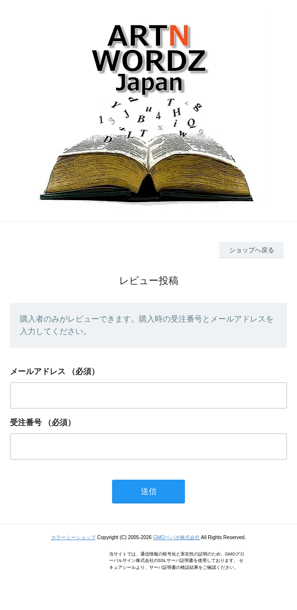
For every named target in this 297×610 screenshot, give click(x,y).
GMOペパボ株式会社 (176, 537)
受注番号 (26, 422)
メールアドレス (37, 371)
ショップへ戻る (251, 250)
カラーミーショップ (73, 537)
